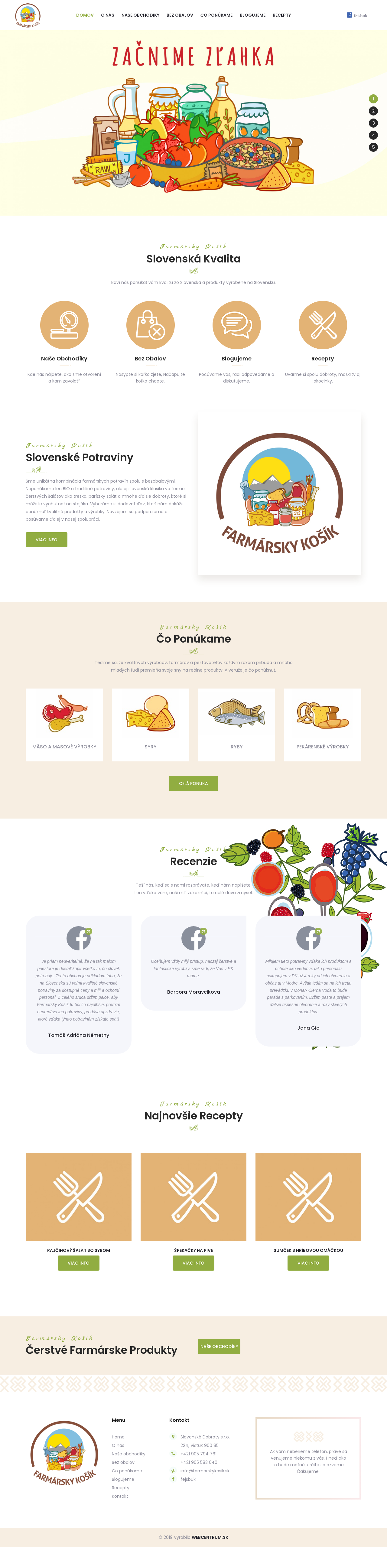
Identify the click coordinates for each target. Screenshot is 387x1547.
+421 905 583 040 (198, 1462)
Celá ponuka (193, 783)
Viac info (46, 540)
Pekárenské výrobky (323, 746)
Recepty (282, 15)
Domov (85, 15)
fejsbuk (188, 1479)
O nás (107, 15)
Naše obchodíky (140, 15)
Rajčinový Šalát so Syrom (78, 1250)
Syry (151, 746)
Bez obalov (180, 15)
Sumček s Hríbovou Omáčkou (308, 1250)
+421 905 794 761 (198, 1454)
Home (118, 1437)
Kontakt (120, 1496)
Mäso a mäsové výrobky (64, 746)
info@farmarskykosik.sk (204, 1471)
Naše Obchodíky (219, 1346)
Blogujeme (252, 15)
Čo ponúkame (216, 15)
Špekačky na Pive (193, 1250)
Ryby (237, 746)
